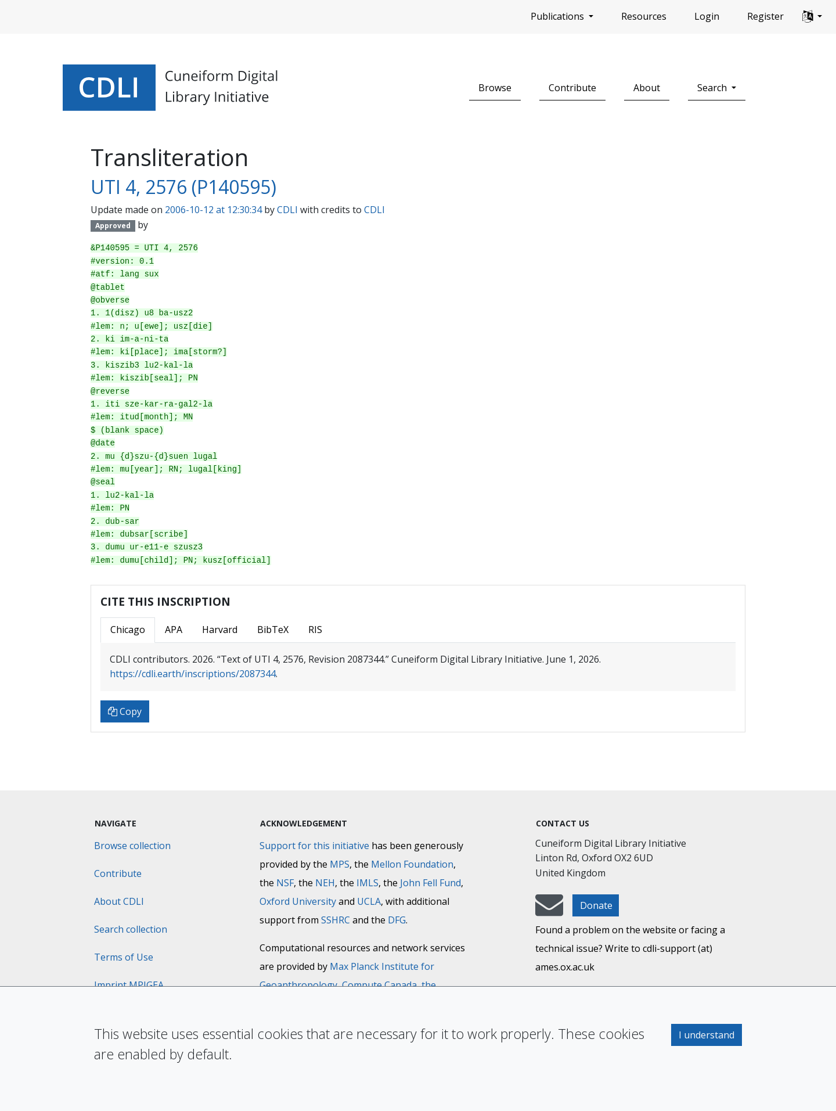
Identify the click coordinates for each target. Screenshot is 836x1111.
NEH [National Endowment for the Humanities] (325, 882)
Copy (125, 711)
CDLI (287, 209)
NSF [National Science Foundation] (285, 882)
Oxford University (298, 901)
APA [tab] (173, 629)
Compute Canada (379, 985)
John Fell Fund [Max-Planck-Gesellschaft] (430, 882)
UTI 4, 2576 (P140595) (183, 186)
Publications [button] (558, 16)
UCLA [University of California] (369, 901)
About (646, 87)
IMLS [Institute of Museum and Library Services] (367, 882)
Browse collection (132, 845)
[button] (812, 17)
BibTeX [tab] (273, 629)
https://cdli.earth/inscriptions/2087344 (193, 673)
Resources (643, 16)
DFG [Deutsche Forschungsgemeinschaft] (397, 920)
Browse (494, 87)
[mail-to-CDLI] (549, 910)
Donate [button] (596, 905)
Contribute (572, 87)
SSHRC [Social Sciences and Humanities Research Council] (335, 920)
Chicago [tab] (127, 629)
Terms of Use (123, 957)
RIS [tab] (315, 629)
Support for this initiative (314, 845)
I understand (706, 1035)
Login (706, 16)
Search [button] (713, 87)
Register (765, 16)
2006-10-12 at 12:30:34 (213, 209)
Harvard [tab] (219, 629)
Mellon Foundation (412, 864)
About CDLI (119, 901)
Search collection (130, 929)
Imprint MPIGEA (129, 985)
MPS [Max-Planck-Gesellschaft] (339, 864)
